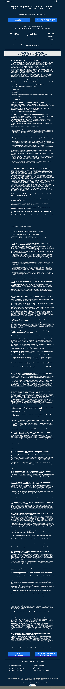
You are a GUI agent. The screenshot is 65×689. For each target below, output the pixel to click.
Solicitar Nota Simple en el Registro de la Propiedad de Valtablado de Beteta (33, 14)
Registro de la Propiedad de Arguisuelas (40, 665)
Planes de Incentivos (30, 682)
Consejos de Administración (43, 682)
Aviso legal (26, 680)
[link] (32, 686)
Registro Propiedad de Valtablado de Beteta (32, 6)
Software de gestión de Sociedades (22, 682)
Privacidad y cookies (37, 680)
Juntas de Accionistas (36, 682)
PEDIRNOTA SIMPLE (19, 19)
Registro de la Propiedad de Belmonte (15, 670)
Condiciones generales (31, 680)
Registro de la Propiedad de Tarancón (15, 665)
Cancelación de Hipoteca (16, 91)
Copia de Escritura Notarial (16, 96)
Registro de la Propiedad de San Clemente (16, 667)
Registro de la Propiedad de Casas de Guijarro (41, 670)
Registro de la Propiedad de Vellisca (39, 667)
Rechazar (51, 687)
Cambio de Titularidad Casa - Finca (18, 92)
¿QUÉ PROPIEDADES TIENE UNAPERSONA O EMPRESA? (46, 19)
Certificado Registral (15, 89)
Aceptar (55, 687)
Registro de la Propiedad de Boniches (39, 668)
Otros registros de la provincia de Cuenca (32, 661)
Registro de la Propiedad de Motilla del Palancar (17, 668)
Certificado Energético (16, 99)
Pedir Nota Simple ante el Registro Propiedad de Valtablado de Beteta (24, 86)
